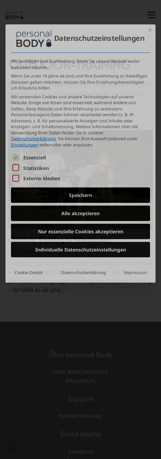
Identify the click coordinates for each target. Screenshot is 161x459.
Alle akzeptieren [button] (80, 172)
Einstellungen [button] (24, 103)
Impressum (135, 231)
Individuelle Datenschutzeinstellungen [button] (80, 208)
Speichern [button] (80, 154)
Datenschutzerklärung (33, 97)
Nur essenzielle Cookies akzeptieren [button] (80, 190)
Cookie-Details (29, 231)
